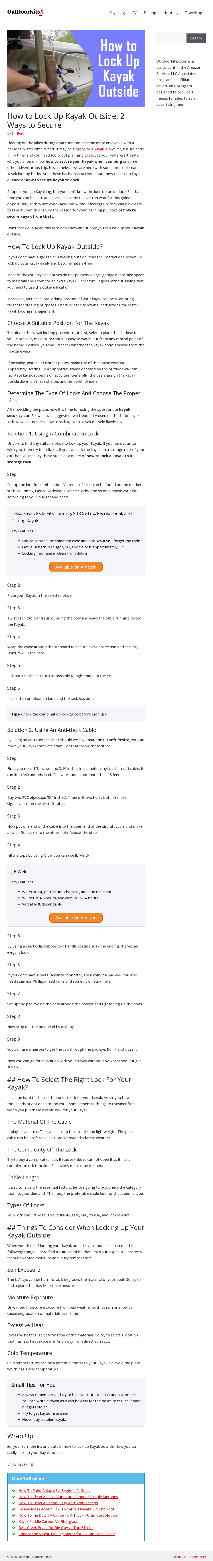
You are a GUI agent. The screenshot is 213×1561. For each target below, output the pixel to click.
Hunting (170, 12)
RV (134, 12)
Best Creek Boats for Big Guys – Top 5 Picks (56, 1526)
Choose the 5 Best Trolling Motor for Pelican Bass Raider (67, 1532)
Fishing (150, 12)
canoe (81, 149)
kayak (99, 149)
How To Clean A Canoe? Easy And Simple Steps (58, 1501)
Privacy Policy (197, 1555)
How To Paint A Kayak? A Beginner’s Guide (55, 1488)
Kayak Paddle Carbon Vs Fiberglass (48, 1519)
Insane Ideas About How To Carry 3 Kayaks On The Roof (66, 1507)
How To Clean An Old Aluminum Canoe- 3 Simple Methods (68, 1495)
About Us (179, 1555)
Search (196, 38)
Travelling (193, 12)
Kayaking (117, 12)
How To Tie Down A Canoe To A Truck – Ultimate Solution (68, 1513)
